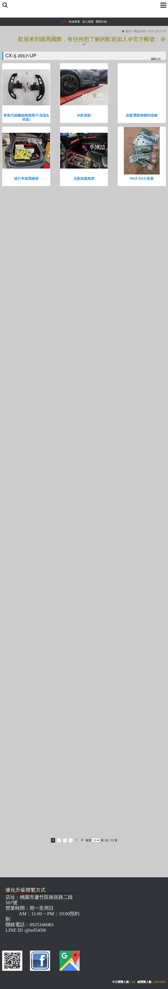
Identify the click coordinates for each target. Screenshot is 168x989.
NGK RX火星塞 (142, 178)
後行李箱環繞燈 (26, 178)
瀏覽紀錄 (101, 21)
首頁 (128, 31)
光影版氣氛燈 (84, 178)
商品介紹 (139, 31)
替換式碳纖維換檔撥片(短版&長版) (26, 117)
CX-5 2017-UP (157, 31)
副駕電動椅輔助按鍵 (142, 115)
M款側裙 (84, 115)
